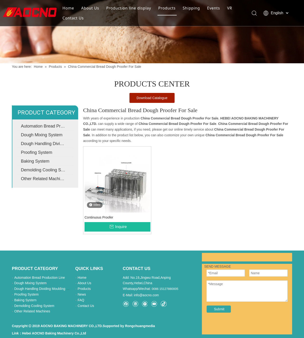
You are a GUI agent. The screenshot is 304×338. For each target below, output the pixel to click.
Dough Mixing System (41, 134)
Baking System (35, 161)
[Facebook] (126, 304)
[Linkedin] (135, 304)
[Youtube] (154, 304)
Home (68, 8)
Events (213, 8)
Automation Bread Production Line (47, 126)
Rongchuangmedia (140, 326)
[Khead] (152, 31)
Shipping (191, 8)
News (82, 294)
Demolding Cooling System (46, 170)
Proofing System (36, 152)
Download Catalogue (152, 98)
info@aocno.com (146, 295)
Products (167, 8)
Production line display (128, 8)
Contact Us (73, 18)
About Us (90, 8)
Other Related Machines (44, 178)
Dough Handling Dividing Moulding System (47, 143)
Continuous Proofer (99, 217)
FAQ (81, 300)
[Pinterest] (144, 304)
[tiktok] (163, 304)
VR (229, 8)
